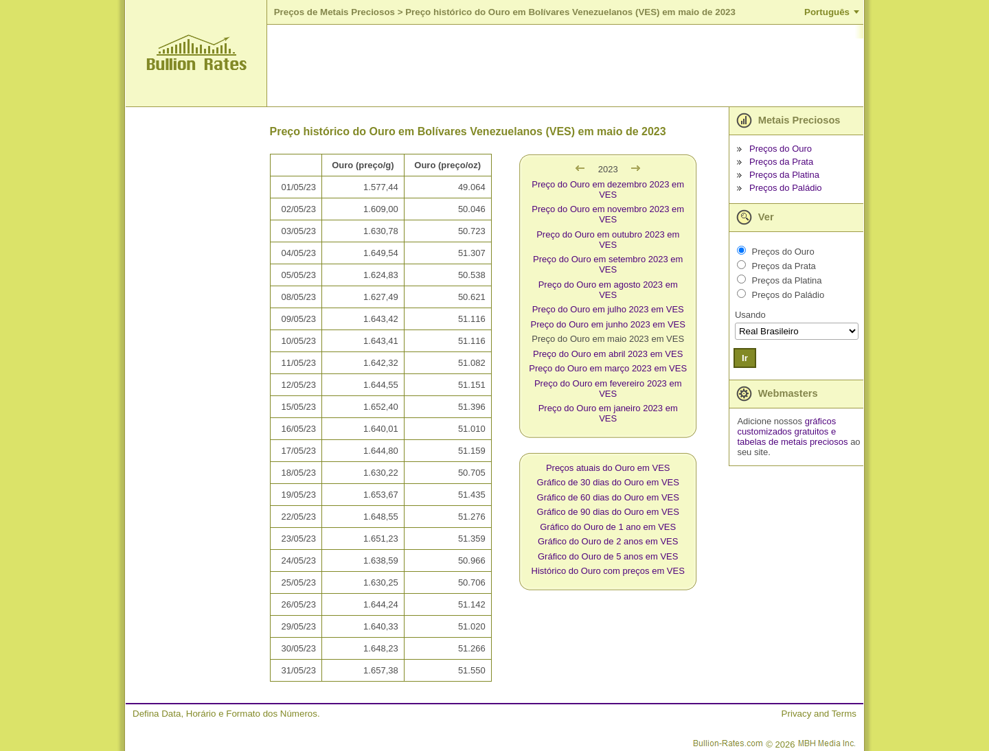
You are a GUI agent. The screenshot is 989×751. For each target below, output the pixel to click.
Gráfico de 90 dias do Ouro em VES (608, 512)
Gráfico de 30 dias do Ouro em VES (608, 482)
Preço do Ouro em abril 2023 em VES (608, 354)
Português (827, 12)
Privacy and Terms (819, 713)
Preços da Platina (784, 175)
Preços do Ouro (780, 148)
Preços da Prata (781, 162)
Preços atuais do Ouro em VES (608, 468)
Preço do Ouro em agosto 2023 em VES (608, 289)
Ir (745, 358)
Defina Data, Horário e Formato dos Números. (226, 713)
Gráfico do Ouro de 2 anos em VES (608, 541)
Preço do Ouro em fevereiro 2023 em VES (608, 388)
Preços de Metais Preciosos (334, 12)
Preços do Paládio (785, 188)
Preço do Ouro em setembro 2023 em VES (608, 264)
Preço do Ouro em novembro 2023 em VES (608, 214)
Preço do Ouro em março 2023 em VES (608, 368)
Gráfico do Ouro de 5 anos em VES (608, 556)
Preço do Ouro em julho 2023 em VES (608, 309)
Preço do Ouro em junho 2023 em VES (607, 324)
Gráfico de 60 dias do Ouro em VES (608, 497)
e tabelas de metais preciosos (792, 436)
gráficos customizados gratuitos (786, 426)
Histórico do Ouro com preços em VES (608, 571)
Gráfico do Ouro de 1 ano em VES (608, 527)
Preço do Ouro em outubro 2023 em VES (607, 239)
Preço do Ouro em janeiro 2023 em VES (608, 413)
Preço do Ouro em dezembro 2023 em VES (608, 189)
